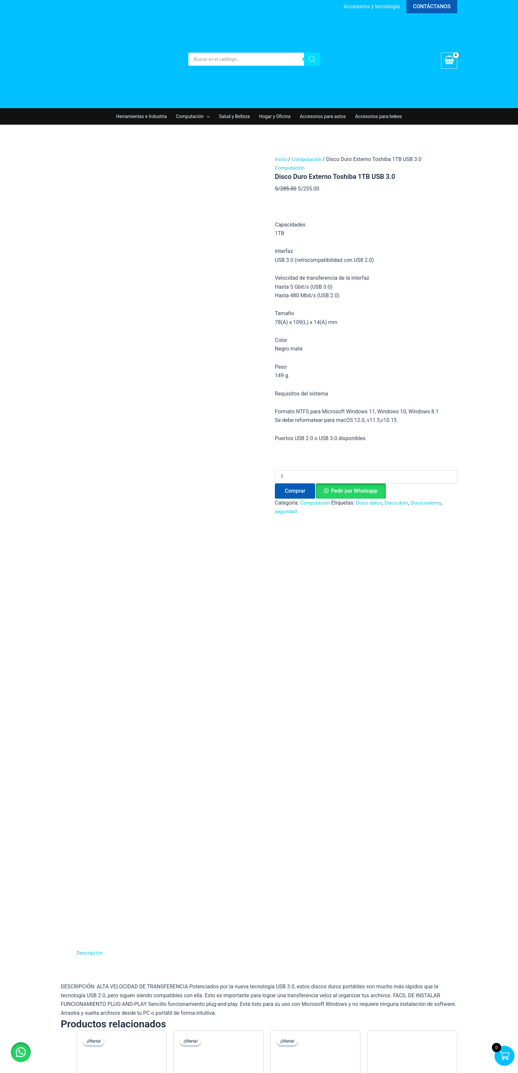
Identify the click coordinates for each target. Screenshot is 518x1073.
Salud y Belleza (234, 116)
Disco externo (432, 503)
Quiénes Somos (389, 836)
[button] (431, 6)
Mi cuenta (382, 853)
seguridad (286, 511)
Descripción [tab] (90, 520)
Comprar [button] (140, 728)
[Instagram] (388, 874)
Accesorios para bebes (378, 116)
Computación (193, 116)
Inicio (281, 159)
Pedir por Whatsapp (354, 491)
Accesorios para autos (323, 116)
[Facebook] (375, 874)
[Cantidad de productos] (366, 476)
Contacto (381, 862)
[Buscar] (312, 59)
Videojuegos (281, 888)
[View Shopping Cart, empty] (449, 61)
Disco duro (400, 503)
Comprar (295, 491)
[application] (206, 116)
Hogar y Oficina (274, 116)
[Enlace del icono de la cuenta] (372, 6)
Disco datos (372, 503)
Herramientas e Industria (141, 116)
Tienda (379, 845)
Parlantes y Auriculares (294, 879)
